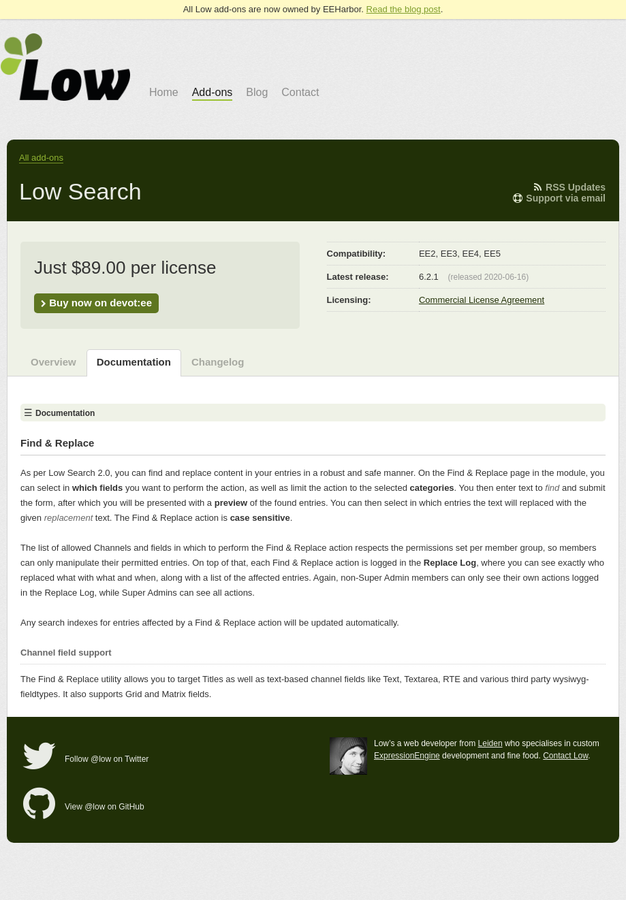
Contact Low (565, 755)
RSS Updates (569, 187)
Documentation (134, 362)
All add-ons (41, 157)
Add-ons (212, 92)
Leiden (490, 743)
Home (163, 92)
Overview (53, 362)
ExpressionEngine (407, 755)
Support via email (559, 198)
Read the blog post (403, 9)
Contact (300, 92)
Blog (257, 92)
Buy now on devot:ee (96, 302)
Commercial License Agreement (481, 300)
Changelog (218, 362)
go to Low (65, 67)
